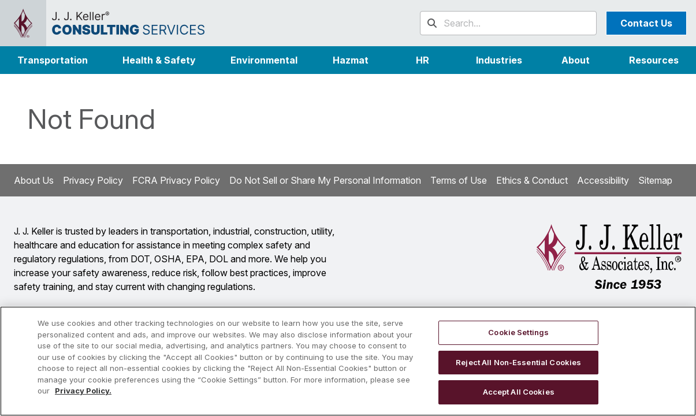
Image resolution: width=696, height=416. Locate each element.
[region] (348, 361)
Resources (654, 60)
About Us (34, 180)
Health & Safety (159, 60)
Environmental (263, 60)
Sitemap (655, 180)
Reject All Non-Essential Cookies (518, 362)
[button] (499, 60)
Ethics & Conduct (532, 180)
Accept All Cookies (518, 391)
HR (422, 60)
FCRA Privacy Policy (176, 180)
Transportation (52, 60)
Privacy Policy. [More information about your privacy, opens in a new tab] (83, 390)
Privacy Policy (93, 180)
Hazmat (351, 60)
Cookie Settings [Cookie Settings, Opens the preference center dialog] (518, 332)
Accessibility (603, 180)
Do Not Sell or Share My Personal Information (325, 180)
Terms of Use (458, 180)
